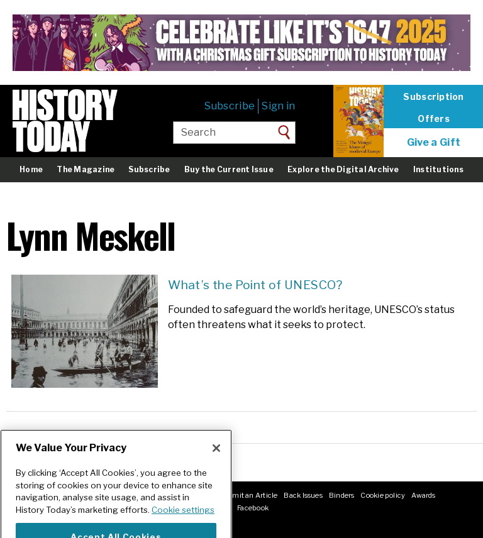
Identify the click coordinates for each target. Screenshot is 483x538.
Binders (342, 495)
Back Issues (303, 495)
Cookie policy (382, 495)
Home (31, 169)
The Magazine (85, 169)
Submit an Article (248, 495)
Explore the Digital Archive (343, 169)
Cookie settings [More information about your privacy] (183, 520)
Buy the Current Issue (229, 169)
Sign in (278, 106)
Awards (423, 495)
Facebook (253, 507)
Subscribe (229, 106)
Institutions (438, 169)
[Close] (216, 458)
